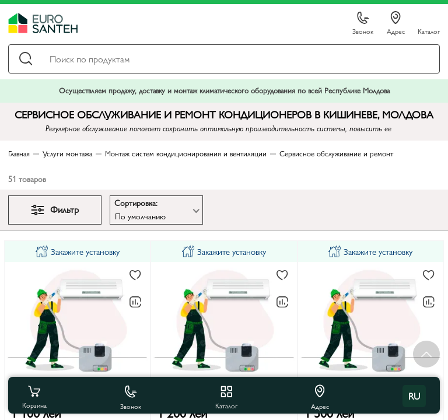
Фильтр (55, 209)
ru (414, 395)
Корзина (34, 396)
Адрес (396, 23)
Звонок (362, 24)
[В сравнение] (135, 302)
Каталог (429, 31)
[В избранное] (135, 276)
